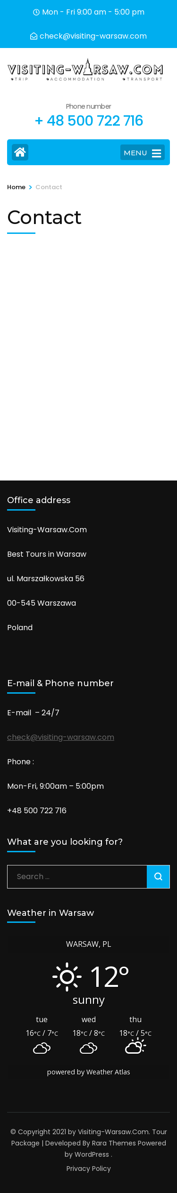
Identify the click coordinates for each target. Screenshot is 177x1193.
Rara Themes (114, 1143)
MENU (142, 153)
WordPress (92, 1154)
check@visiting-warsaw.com (60, 737)
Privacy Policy (89, 1168)
